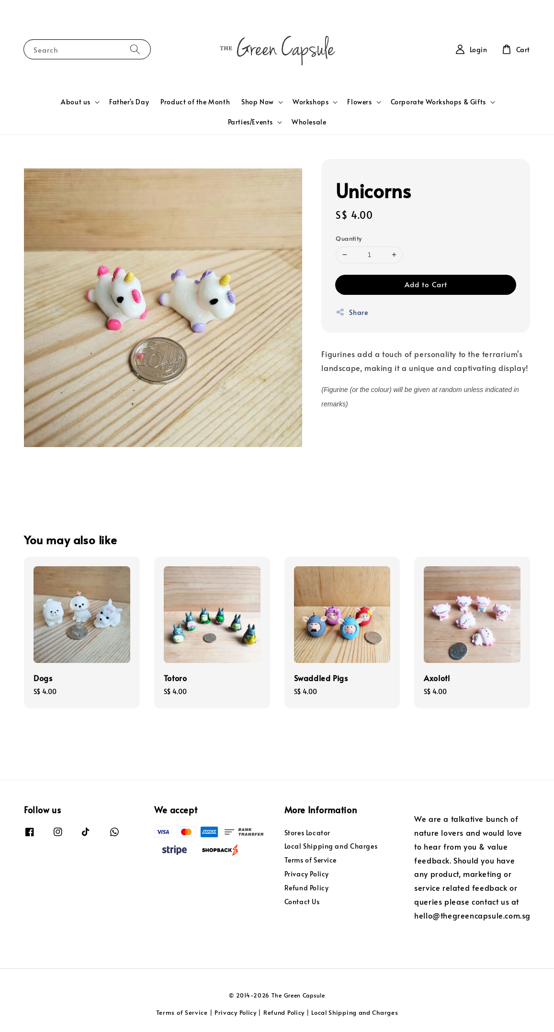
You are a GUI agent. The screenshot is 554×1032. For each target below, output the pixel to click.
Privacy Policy (306, 873)
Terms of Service (310, 859)
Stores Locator (307, 833)
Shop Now (257, 102)
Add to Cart (426, 284)
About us (75, 102)
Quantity (349, 238)
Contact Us (302, 901)
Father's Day (129, 101)
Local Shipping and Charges (331, 846)
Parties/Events (250, 122)
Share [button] (352, 312)
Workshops (310, 102)
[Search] (135, 49)
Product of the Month (195, 101)
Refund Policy (306, 887)
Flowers (359, 102)
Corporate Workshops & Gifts (438, 102)
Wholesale (309, 121)
